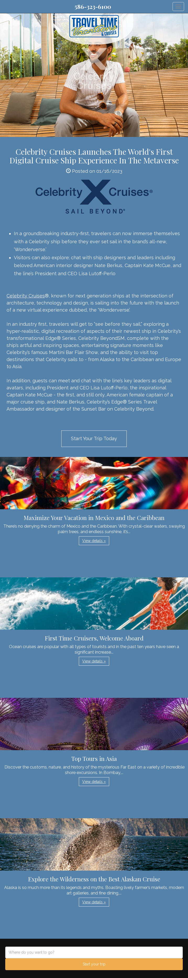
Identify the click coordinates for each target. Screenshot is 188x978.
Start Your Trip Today (94, 438)
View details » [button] (94, 541)
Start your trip (94, 964)
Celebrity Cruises (26, 296)
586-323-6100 (93, 6)
